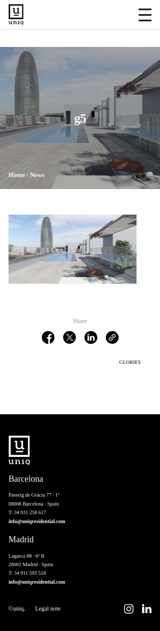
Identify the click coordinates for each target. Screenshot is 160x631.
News (37, 175)
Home (17, 175)
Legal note (48, 608)
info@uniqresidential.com (37, 521)
